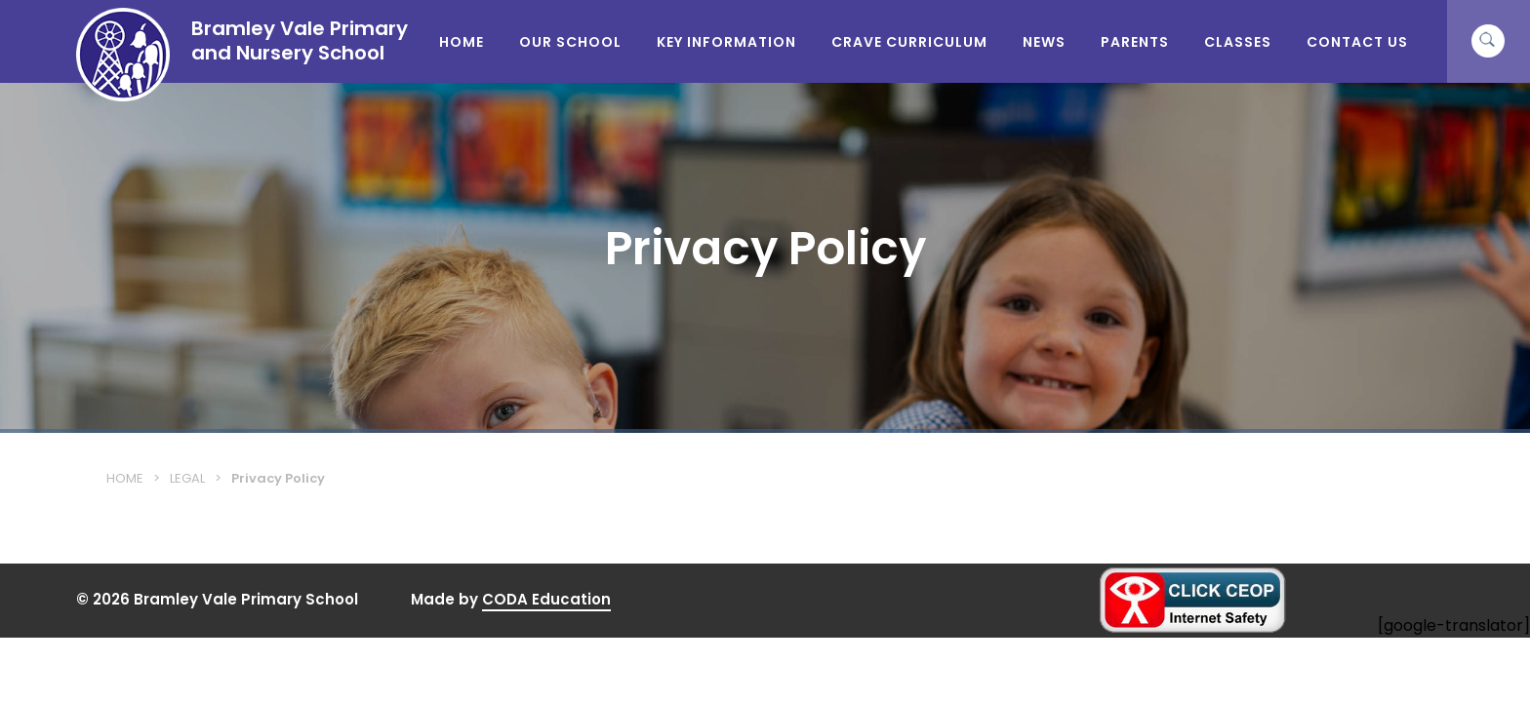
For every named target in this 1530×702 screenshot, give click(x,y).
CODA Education (546, 600)
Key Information (726, 42)
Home (461, 42)
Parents (1135, 42)
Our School (570, 42)
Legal (187, 478)
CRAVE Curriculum (909, 42)
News (1044, 42)
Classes (1237, 42)
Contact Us (1357, 42)
